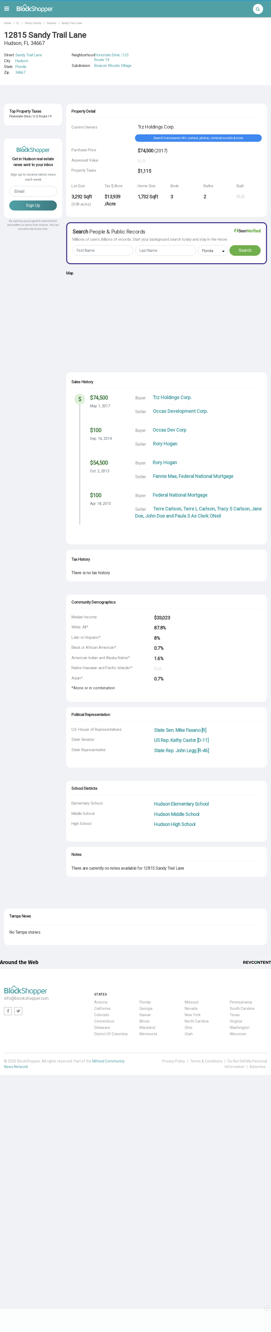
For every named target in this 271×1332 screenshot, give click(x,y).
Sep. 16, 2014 (101, 438)
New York (193, 1015)
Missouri (192, 1002)
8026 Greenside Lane (25, 148)
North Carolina (197, 1021)
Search (245, 250)
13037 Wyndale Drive (25, 171)
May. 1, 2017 (100, 406)
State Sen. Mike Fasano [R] (180, 730)
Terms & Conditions (206, 1061)
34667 (20, 72)
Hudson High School (174, 824)
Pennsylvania (241, 1002)
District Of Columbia (111, 1034)
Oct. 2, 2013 (99, 471)
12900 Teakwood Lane (27, 194)
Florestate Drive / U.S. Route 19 (111, 57)
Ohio (188, 1027)
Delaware (102, 1027)
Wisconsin (238, 1034)
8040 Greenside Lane (25, 217)
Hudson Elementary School (181, 804)
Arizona (100, 1002)
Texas (235, 1015)
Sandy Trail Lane (72, 23)
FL (18, 23)
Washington (240, 1027)
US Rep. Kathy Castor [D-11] (181, 740)
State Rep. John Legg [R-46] (181, 750)
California (102, 1008)
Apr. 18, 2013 (100, 503)
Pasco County (33, 23)
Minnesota (148, 1034)
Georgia (145, 1008)
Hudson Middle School (176, 814)
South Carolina (242, 1008)
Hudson (51, 23)
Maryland (147, 1027)
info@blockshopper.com (26, 998)
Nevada (191, 1008)
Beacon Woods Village (112, 65)
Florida (20, 66)
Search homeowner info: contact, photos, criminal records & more (198, 138)
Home (7, 23)
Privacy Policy (173, 1061)
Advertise (258, 1067)
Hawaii (145, 1015)
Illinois (144, 1021)
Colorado (101, 1015)
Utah (189, 1034)
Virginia (236, 1021)
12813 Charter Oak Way (28, 125)
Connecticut (104, 1021)
